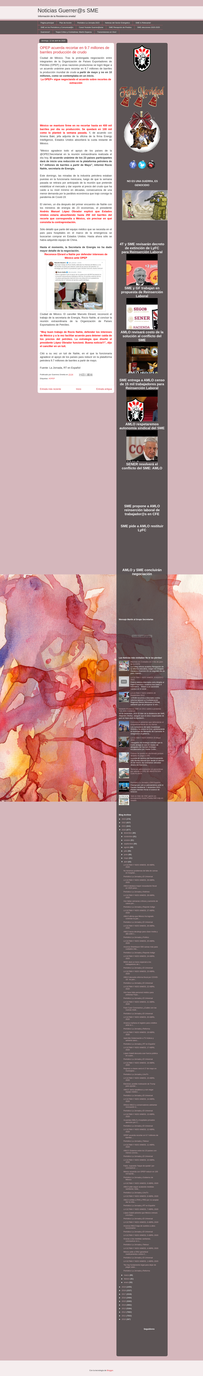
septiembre (129, 844)
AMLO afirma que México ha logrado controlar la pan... (138, 917)
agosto (127, 847)
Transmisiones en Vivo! (106, 32)
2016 (124, 1298)
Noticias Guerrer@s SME (68, 10)
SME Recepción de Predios (120, 27)
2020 (124, 830)
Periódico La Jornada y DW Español (145, 782)
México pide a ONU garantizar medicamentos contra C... (135, 1253)
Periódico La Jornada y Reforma (136, 1029)
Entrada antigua (104, 389)
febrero (127, 1279)
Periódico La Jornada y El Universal (138, 876)
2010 (124, 1319)
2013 (124, 1308)
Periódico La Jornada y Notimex (136, 892)
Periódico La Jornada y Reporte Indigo (139, 907)
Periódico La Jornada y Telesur (136, 1141)
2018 (124, 1290)
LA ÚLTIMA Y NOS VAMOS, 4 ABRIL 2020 (140, 1248)
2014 (124, 1305)
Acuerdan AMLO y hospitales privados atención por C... (139, 1121)
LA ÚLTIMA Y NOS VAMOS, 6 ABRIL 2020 (140, 1222)
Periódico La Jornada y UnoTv (135, 1074)
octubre (127, 840)
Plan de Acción (65, 23)
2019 (124, 1287)
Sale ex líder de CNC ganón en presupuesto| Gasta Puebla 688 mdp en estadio (146, 798)
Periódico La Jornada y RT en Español (139, 1044)
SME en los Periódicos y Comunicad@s (57, 27)
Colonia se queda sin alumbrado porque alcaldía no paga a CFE (146, 754)
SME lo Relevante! (143, 23)
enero (126, 1282)
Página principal (47, 23)
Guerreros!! (45, 32)
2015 (124, 1301)
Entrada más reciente (50, 389)
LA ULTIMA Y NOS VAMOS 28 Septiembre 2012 (143, 694)
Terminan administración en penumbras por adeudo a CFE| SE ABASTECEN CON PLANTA (146, 771)
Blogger (110, 1370)
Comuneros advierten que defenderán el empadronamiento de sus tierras (147, 723)
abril (126, 862)
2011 (124, 1316)
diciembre (128, 833)
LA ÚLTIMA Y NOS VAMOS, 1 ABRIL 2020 (140, 1261)
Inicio (78, 389)
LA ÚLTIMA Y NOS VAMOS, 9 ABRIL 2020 (140, 1183)
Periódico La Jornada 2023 (88, 23)
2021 (124, 826)
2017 (124, 1294)
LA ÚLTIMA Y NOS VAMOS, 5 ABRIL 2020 (140, 1235)
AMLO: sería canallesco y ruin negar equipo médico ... (138, 1091)
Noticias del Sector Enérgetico (117, 23)
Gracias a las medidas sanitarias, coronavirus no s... (137, 1240)
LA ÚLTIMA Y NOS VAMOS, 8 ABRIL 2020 (140, 1196)
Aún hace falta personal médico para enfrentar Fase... (138, 993)
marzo (127, 1275)
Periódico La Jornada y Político (136, 937)
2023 (124, 819)
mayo (126, 858)
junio (126, 854)
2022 (124, 822)
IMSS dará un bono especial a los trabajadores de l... (137, 963)
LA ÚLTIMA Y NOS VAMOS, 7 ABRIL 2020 (140, 1209)
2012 (124, 1312)
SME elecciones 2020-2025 (148, 27)
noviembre (128, 836)
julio (126, 851)
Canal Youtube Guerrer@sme (91, 27)
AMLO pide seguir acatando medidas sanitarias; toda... (138, 1188)
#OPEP (52, 378)
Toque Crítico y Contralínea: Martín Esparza (74, 32)
